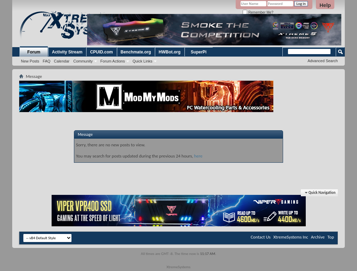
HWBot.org (170, 52)
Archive (318, 237)
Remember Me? (258, 12)
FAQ (47, 61)
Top (330, 237)
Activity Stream (67, 52)
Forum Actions (112, 61)
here (198, 156)
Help (325, 5)
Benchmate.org (136, 52)
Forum (33, 52)
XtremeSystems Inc (290, 237)
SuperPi (198, 52)
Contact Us (261, 237)
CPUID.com (101, 52)
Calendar (62, 61)
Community (83, 61)
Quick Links (142, 61)
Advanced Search (322, 61)
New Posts (30, 61)
